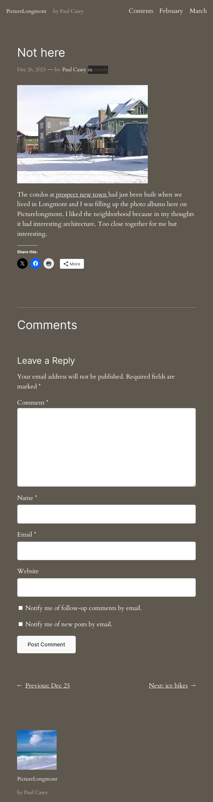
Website (28, 571)
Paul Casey (74, 69)
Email (26, 534)
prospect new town (81, 194)
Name (27, 498)
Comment (32, 402)
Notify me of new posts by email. (69, 624)
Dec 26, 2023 (31, 69)
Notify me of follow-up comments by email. (83, 608)
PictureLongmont (26, 11)
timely (101, 69)
